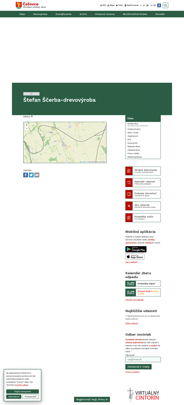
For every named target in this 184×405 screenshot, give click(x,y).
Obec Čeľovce (132, 399)
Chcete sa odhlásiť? (132, 306)
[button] (26, 60)
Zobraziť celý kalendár (134, 234)
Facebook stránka (144, 388)
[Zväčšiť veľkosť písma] (147, 5)
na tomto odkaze (22, 385)
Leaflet (82, 96)
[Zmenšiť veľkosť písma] (140, 5)
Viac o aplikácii (131, 197)
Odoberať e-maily (139, 301)
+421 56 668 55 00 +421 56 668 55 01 (152, 383)
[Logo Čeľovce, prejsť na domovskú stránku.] (31, 5)
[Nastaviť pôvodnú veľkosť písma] (143, 5)
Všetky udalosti (131, 258)
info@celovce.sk (143, 385)
